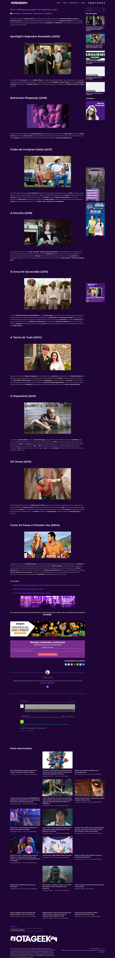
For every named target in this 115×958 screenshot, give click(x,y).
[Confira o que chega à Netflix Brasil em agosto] (57, 844)
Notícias (39, 13)
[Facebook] (88, 2)
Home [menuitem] (59, 3)
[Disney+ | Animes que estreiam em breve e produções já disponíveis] (90, 844)
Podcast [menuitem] (65, 2)
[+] (47, 710)
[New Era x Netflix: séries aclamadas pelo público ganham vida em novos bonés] (25, 902)
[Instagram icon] (47, 687)
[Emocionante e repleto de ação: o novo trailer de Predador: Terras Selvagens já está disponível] (57, 874)
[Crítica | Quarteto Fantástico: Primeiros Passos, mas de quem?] (90, 874)
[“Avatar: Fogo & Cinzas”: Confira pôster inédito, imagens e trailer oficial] (90, 787)
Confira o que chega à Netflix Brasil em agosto (57, 855)
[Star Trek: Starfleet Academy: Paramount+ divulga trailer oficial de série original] (25, 759)
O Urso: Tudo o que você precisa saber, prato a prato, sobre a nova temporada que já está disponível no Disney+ (57, 829)
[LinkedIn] (99, 2)
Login (72, 701)
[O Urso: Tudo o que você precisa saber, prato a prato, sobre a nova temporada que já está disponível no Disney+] (57, 817)
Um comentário (48, 13)
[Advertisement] (95, 144)
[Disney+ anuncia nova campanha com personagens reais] (90, 759)
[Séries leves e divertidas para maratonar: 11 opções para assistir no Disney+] (25, 817)
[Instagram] (97, 2)
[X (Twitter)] (91, 2)
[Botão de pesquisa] (103, 9)
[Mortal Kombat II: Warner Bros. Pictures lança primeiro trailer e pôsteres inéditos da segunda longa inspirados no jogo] (57, 902)
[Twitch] (95, 2)
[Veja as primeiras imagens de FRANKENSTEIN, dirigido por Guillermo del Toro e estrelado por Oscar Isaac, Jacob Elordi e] (25, 787)
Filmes (35, 13)
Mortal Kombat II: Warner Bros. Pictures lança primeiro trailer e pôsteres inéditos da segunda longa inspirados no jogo (56, 914)
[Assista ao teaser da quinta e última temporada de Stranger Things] (90, 902)
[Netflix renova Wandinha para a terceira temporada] (25, 874)
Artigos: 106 (47, 690)
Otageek (102, 948)
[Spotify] (102, 2)
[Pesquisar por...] (94, 9)
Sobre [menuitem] (83, 3)
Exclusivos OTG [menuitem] (75, 3)
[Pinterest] (104, 2)
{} (44, 710)
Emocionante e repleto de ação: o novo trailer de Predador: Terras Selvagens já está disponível (57, 886)
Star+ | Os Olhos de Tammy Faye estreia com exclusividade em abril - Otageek (44, 724)
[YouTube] (93, 2)
